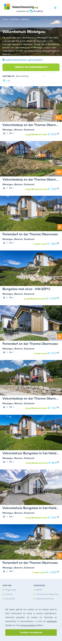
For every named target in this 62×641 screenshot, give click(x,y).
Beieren (18, 129)
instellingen (52, 621)
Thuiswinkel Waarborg (47, 594)
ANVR (39, 589)
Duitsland (29, 129)
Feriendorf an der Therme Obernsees (30, 234)
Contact (9, 594)
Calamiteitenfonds (45, 598)
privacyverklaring (28, 625)
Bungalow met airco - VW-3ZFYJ (26, 289)
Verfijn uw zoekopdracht (31, 67)
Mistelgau (7, 129)
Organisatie (11, 589)
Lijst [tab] (6, 80)
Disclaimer (10, 598)
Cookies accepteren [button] (31, 632)
